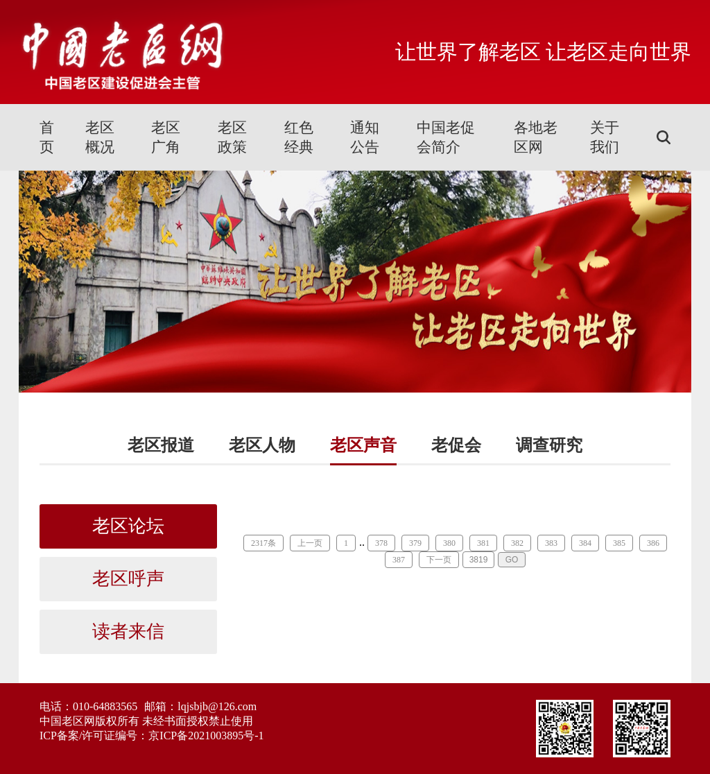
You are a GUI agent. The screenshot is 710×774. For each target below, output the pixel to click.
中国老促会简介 (446, 137)
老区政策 (232, 137)
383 (551, 543)
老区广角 (165, 137)
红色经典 (298, 137)
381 (483, 543)
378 (381, 543)
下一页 (438, 560)
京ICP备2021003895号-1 (205, 735)
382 (517, 543)
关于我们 (604, 137)
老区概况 (99, 137)
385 (619, 543)
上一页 (309, 543)
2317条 (263, 543)
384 (585, 543)
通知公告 (364, 137)
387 (398, 560)
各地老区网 (535, 137)
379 (415, 543)
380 (449, 543)
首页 (47, 137)
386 (653, 543)
